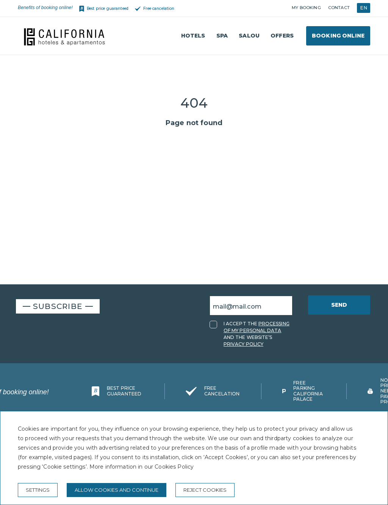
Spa (222, 35)
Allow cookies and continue (116, 490)
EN (363, 8)
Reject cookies (205, 490)
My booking (306, 7)
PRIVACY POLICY (243, 344)
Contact (339, 7)
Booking (338, 35)
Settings (38, 490)
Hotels (193, 35)
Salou (249, 35)
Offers (282, 35)
